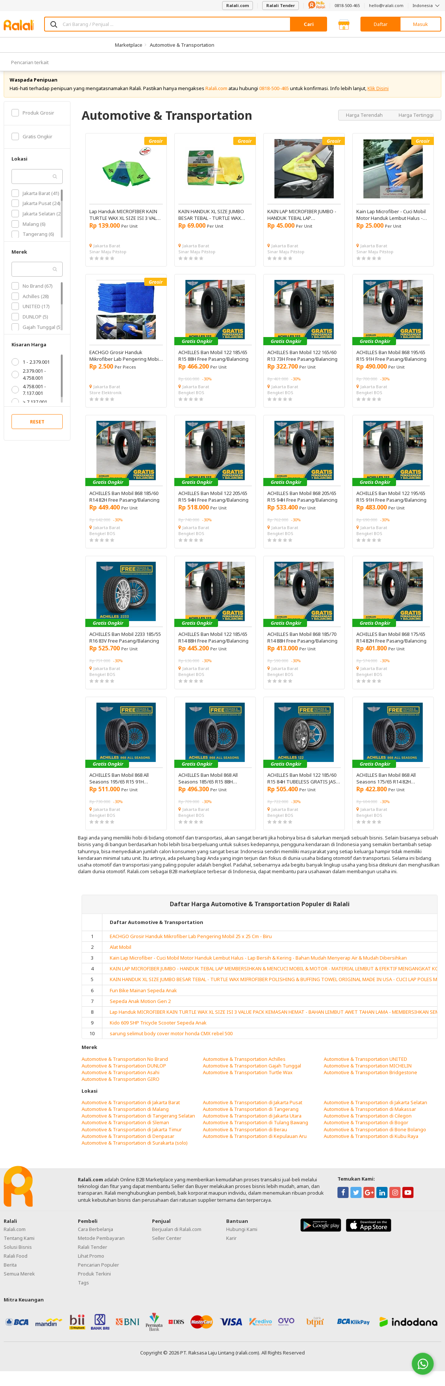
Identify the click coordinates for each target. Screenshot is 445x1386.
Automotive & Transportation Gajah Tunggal (252, 1073)
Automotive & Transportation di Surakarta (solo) (135, 1151)
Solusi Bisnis (18, 1255)
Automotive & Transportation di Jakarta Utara (252, 1124)
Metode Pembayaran (101, 1246)
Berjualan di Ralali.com (176, 1237)
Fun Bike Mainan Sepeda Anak (143, 998)
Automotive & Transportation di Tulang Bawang (255, 1131)
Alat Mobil (120, 955)
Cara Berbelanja (95, 1237)
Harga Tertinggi (416, 123)
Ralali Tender (280, 5)
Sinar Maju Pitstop (107, 260)
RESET (37, 430)
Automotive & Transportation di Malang (125, 1117)
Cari (309, 24)
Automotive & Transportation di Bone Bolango (375, 1137)
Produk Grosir (32, 121)
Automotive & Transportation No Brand (125, 1067)
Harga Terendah (365, 123)
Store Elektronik (105, 400)
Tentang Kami (19, 1246)
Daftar (381, 24)
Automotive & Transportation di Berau (245, 1137)
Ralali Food (15, 1264)
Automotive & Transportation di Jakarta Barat (131, 1110)
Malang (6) (28, 232)
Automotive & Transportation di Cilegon (368, 1124)
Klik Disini (378, 96)
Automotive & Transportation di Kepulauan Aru (255, 1144)
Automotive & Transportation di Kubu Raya (371, 1144)
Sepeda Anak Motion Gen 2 (140, 1009)
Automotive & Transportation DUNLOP (124, 1073)
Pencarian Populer (98, 1273)
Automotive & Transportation (182, 45)
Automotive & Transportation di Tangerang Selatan (138, 1124)
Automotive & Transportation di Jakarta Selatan (375, 1110)
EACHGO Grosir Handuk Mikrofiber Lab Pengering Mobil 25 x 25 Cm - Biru (191, 944)
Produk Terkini (94, 1281)
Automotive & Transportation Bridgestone (370, 1080)
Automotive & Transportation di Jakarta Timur (132, 1137)
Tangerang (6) (32, 242)
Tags (83, 1290)
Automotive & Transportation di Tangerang (251, 1117)
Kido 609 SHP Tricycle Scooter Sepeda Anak (158, 1030)
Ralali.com (237, 5)
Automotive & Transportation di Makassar (370, 1117)
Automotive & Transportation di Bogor (366, 1131)
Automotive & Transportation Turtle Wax (248, 1080)
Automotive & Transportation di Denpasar (128, 1144)
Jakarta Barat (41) (35, 201)
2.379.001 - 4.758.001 (28, 382)
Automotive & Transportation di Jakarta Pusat (252, 1110)
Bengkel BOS (191, 400)
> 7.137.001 (29, 410)
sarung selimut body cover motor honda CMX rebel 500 (171, 1042)
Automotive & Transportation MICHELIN (368, 1073)
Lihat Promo (91, 1264)
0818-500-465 (347, 5)
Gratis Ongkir (31, 144)
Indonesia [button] (427, 5)
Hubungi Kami (241, 1237)
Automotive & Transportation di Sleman (125, 1131)
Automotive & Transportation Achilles (244, 1067)
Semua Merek (19, 1281)
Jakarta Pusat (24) (35, 211)
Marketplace (128, 45)
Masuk (420, 24)
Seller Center (166, 1246)
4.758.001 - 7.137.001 (28, 398)
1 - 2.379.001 (30, 370)
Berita (10, 1273)
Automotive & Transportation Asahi (120, 1080)
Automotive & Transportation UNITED (365, 1067)
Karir (231, 1246)
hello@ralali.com (386, 5)
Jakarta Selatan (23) (38, 221)
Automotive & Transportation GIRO (120, 1087)
